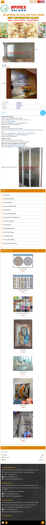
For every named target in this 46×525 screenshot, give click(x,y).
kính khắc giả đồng (23, 438)
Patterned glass (8, 202)
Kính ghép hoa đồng (23, 290)
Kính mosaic (23, 350)
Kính (18, 108)
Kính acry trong (23, 372)
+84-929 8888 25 (11, 121)
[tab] (3, 113)
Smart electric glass (9, 232)
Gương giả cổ (23, 405)
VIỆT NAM (19, 105)
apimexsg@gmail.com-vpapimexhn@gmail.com (16, 123)
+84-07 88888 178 (30, 133)
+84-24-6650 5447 (11, 133)
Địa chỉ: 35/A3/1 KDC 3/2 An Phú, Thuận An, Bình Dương (15, 119)
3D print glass (7, 224)
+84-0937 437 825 (21, 145)
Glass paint (7, 195)
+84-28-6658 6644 (11, 145)
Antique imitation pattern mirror (11, 217)
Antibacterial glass (8, 235)
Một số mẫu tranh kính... (23, 313)
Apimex (18, 103)
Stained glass (7, 210)
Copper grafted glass (9, 198)
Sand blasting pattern (9, 228)
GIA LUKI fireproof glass (10, 213)
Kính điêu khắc (23, 269)
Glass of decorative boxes (10, 243)
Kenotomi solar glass (9, 221)
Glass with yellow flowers (10, 206)
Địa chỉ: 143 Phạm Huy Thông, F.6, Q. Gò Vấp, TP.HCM (15, 142)
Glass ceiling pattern (9, 239)
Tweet (36, 49)
